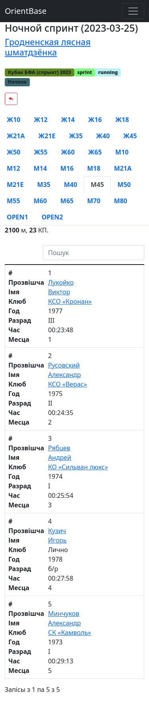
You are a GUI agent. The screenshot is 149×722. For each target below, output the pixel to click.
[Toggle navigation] (133, 11)
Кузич (57, 530)
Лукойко (61, 282)
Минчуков (63, 613)
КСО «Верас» (67, 384)
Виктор (59, 292)
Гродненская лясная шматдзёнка (48, 47)
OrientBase (25, 11)
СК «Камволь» (69, 632)
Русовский (64, 365)
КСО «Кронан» (70, 301)
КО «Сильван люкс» (78, 467)
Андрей (59, 457)
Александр (64, 374)
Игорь (57, 540)
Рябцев (59, 448)
